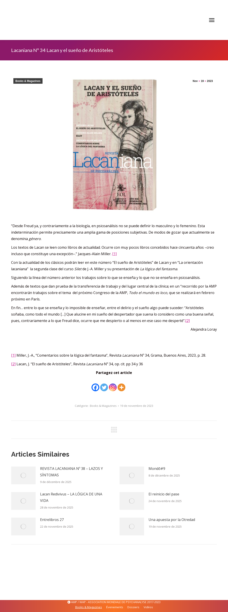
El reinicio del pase (164, 494)
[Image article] (23, 475)
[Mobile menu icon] (212, 20)
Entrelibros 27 (52, 519)
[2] (187, 320)
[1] (114, 253)
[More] (121, 384)
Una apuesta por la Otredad (172, 519)
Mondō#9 (157, 468)
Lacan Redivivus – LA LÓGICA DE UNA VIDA (71, 497)
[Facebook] (95, 384)
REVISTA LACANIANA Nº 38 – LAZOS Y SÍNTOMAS (71, 471)
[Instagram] (113, 384)
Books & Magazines (28, 81)
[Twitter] (104, 384)
